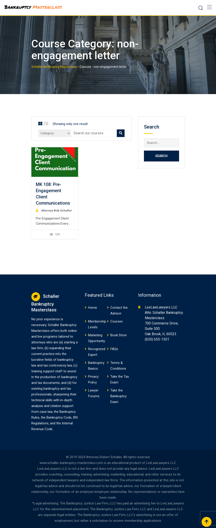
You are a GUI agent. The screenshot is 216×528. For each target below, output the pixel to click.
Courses (116, 321)
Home (92, 308)
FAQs (114, 349)
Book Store (118, 335)
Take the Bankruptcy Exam (118, 396)
